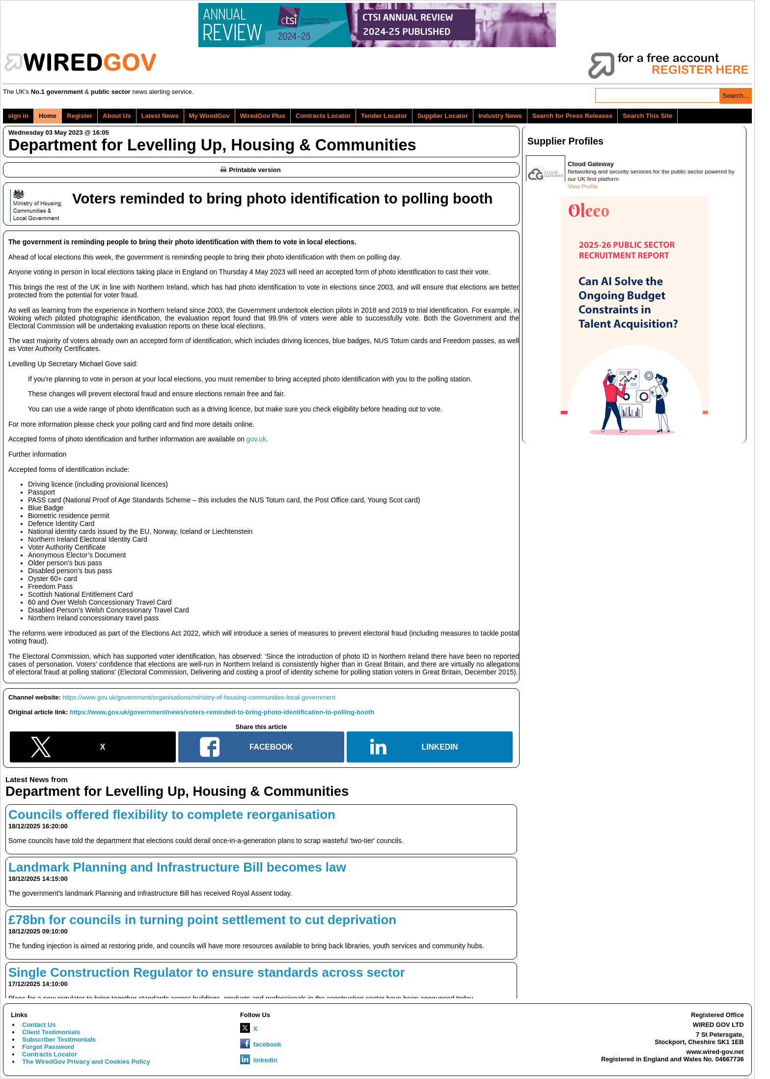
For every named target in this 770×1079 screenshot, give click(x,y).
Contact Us (39, 1024)
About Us (117, 115)
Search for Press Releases (572, 115)
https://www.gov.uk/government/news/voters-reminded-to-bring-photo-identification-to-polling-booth (222, 712)
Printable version (250, 170)
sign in (18, 115)
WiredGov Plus (262, 115)
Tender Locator (384, 115)
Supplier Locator (442, 115)
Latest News (160, 115)
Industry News (500, 115)
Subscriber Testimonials (59, 1039)
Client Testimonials (51, 1032)
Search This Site (647, 115)
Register (79, 115)
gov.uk (256, 439)
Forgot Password (48, 1046)
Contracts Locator (323, 115)
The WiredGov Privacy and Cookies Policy (86, 1061)
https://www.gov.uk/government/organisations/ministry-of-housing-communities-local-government (199, 697)
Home (47, 115)
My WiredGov (209, 115)
